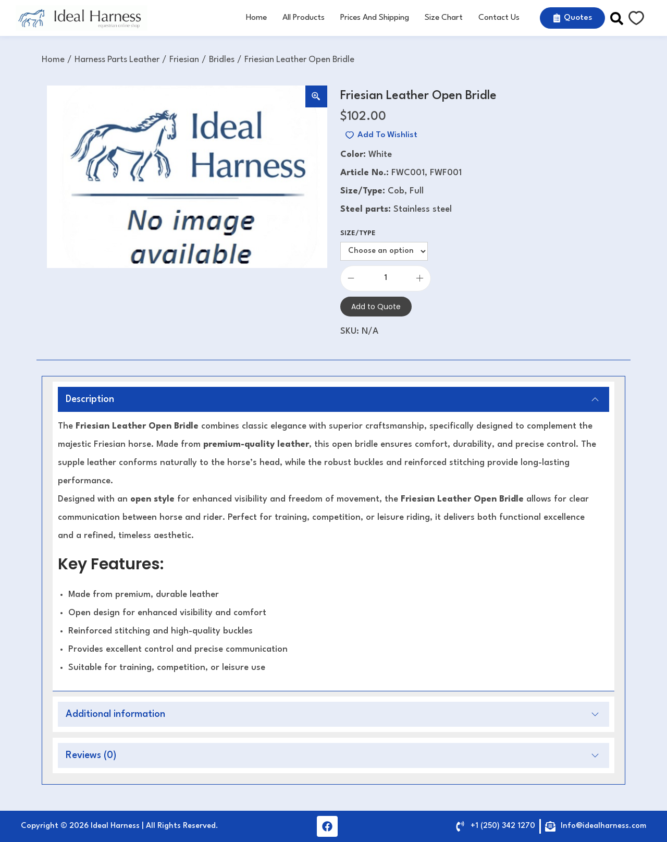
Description (332, 399)
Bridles (221, 59)
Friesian (184, 59)
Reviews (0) (332, 755)
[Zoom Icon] (316, 96)
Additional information (332, 714)
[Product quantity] (385, 278)
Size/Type (358, 233)
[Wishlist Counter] (636, 18)
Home (53, 59)
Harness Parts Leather (117, 59)
